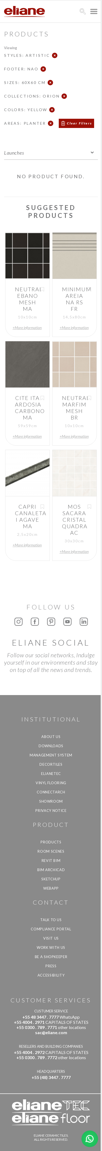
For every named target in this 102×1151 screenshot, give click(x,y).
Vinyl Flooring (51, 783)
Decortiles (51, 764)
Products (51, 842)
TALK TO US (51, 920)
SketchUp (50, 879)
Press (50, 966)
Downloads (51, 746)
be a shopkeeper (51, 957)
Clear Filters (79, 123)
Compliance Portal (51, 929)
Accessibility (51, 975)
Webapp (51, 888)
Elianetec (51, 773)
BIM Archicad (51, 870)
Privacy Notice (50, 810)
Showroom (51, 801)
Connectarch (51, 792)
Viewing (10, 48)
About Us (50, 736)
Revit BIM (51, 860)
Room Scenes (51, 851)
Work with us (51, 947)
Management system (51, 755)
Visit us (51, 938)
